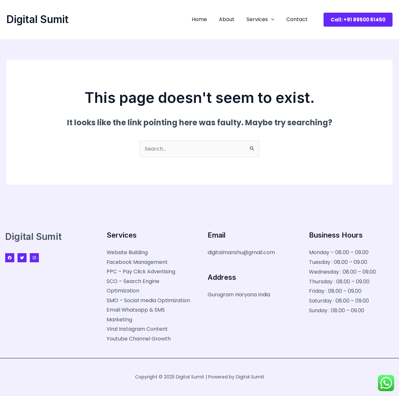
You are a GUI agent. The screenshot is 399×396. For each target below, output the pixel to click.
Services (263, 19)
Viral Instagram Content (137, 329)
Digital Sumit (37, 19)
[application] (273, 19)
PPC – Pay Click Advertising (141, 272)
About (231, 19)
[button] (358, 20)
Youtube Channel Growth (139, 339)
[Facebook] (9, 257)
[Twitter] (22, 257)
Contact (298, 19)
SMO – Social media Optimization (148, 300)
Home (205, 19)
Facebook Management (137, 262)
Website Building (127, 252)
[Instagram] (34, 257)
